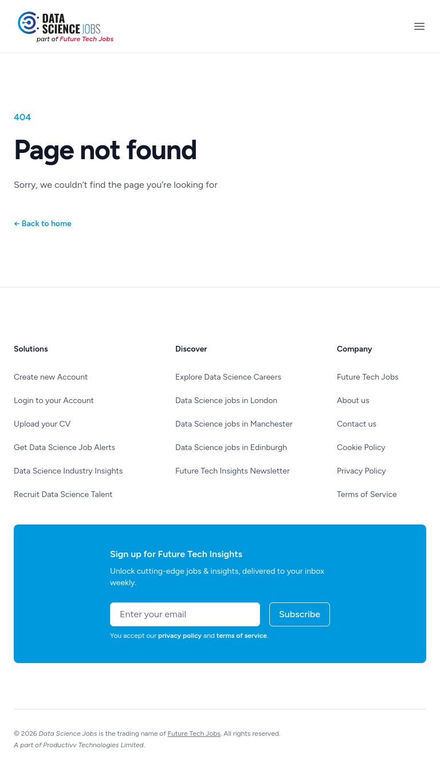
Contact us (356, 424)
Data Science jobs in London (226, 400)
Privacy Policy (361, 471)
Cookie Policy (361, 447)
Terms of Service (367, 494)
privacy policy (180, 636)
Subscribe (299, 614)
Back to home (43, 223)
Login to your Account (54, 400)
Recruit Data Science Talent (63, 494)
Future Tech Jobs (368, 377)
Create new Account (51, 377)
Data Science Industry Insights (68, 471)
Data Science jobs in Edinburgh (231, 447)
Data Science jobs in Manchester (234, 424)
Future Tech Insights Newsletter (232, 471)
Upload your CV (42, 424)
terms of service (242, 636)
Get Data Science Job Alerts (64, 447)
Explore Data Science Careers (228, 377)
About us (353, 400)
